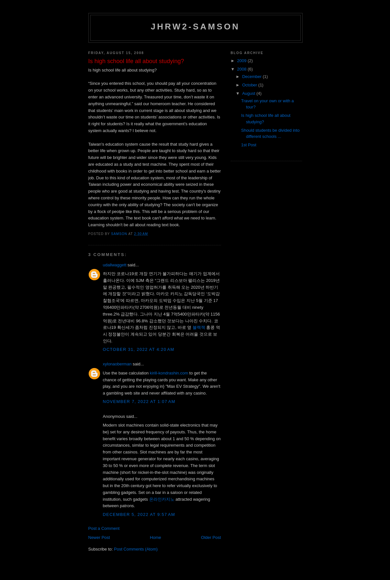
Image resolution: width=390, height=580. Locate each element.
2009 (242, 60)
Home (155, 537)
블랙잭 (199, 327)
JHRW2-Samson (195, 26)
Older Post (211, 537)
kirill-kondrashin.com (169, 373)
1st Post (248, 144)
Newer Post (99, 537)
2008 (242, 69)
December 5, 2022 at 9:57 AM (139, 514)
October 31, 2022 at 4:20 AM (138, 349)
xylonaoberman (117, 364)
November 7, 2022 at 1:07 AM (139, 401)
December (252, 76)
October (250, 85)
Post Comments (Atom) (136, 549)
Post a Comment (104, 528)
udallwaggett (115, 264)
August (249, 93)
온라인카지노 (161, 499)
